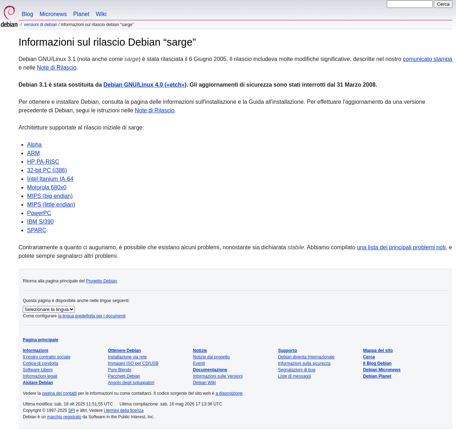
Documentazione (210, 369)
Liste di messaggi (294, 376)
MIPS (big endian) (50, 196)
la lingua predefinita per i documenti (91, 315)
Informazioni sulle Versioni (218, 376)
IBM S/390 (40, 222)
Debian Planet (377, 376)
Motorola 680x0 (46, 187)
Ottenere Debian (124, 350)
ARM (33, 153)
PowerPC (39, 213)
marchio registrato (64, 416)
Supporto (287, 350)
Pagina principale (40, 339)
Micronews (53, 14)
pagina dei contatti (59, 393)
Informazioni (35, 350)
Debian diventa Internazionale (306, 356)
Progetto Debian (101, 281)
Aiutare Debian (38, 382)
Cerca (369, 356)
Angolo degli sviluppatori (131, 382)
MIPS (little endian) (51, 204)
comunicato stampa (427, 59)
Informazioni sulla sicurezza (304, 363)
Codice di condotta (40, 363)
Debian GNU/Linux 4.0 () (144, 85)
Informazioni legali (40, 376)
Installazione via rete (127, 356)
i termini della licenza (124, 410)
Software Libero (38, 369)
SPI (71, 410)
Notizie (200, 350)
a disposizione (229, 393)
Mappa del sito (378, 350)
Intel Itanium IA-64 (50, 179)
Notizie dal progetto (211, 356)
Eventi (199, 363)
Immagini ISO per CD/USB (133, 363)
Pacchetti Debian (124, 376)
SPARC (36, 230)
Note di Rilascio (57, 68)
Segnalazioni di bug (296, 369)
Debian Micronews (381, 369)
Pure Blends (119, 369)
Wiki (101, 14)
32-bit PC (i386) (47, 170)
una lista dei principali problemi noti (401, 247)
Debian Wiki (204, 382)
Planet (81, 14)
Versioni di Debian (40, 24)
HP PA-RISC (43, 162)
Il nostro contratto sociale (46, 356)
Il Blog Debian (377, 363)
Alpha (34, 145)
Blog (27, 14)
